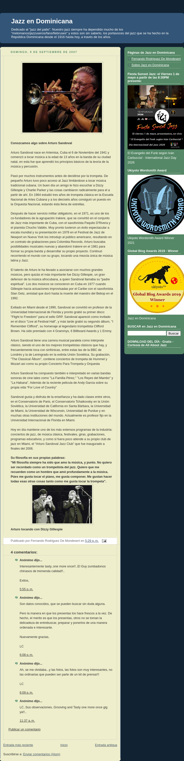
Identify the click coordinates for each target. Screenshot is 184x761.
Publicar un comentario (24, 729)
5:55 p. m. (26, 589)
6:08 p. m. (26, 655)
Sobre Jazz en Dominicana (150, 65)
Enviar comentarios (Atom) (41, 754)
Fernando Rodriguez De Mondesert (156, 59)
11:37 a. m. (27, 720)
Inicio (64, 745)
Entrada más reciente (18, 745)
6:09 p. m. (26, 692)
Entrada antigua (106, 745)
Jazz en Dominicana (42, 21)
